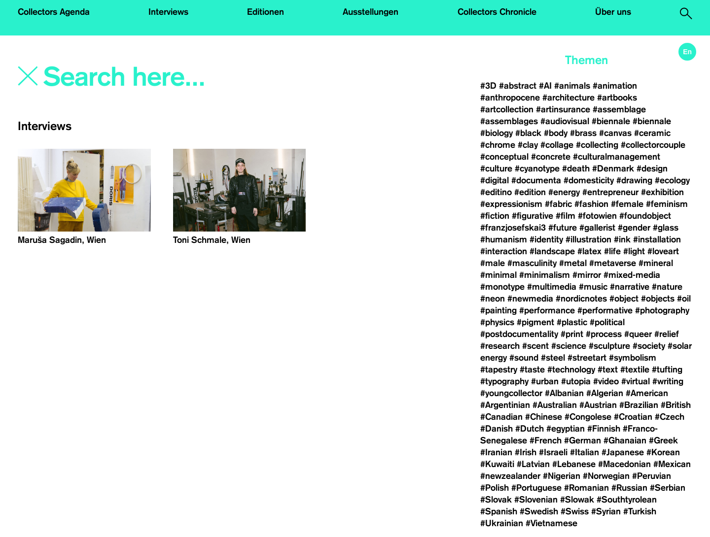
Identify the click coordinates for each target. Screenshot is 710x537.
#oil (684, 298)
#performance (547, 310)
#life (612, 251)
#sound (523, 357)
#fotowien (597, 215)
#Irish (525, 452)
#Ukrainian (501, 523)
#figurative (532, 215)
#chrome (497, 144)
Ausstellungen (370, 11)
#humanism (503, 239)
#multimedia (551, 286)
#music (593, 286)
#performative (605, 310)
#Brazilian (638, 405)
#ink (622, 239)
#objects (657, 298)
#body (556, 133)
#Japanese (623, 452)
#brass (583, 133)
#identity (546, 239)
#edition (530, 192)
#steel (553, 357)
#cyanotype (537, 168)
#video (606, 381)
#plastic (572, 322)
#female (627, 204)
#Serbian (667, 487)
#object (624, 298)
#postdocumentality (519, 334)
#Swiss (575, 511)
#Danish (496, 428)
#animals (572, 85)
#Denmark (613, 168)
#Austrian (598, 405)
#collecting (597, 144)
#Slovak (496, 499)
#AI (545, 85)
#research (500, 345)
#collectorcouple (653, 144)
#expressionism (511, 204)
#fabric (558, 204)
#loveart (663, 251)
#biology (496, 133)
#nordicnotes (581, 298)
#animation (615, 85)
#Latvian (533, 464)
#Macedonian (624, 464)
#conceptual (504, 156)
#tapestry (498, 369)
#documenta (536, 180)
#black (528, 133)
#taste (532, 369)
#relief (666, 334)
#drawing (634, 180)
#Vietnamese (551, 523)
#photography (662, 310)
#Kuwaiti (497, 464)
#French (546, 440)
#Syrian (606, 511)
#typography (504, 381)
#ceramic (652, 133)
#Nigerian (561, 475)
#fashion (591, 204)
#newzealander (510, 475)
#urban (545, 381)
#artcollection (506, 109)
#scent (535, 345)
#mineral (656, 263)
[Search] (176, 77)
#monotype (502, 286)
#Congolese (588, 416)
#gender (634, 227)
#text (608, 369)
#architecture (568, 97)
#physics (497, 322)
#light (634, 251)
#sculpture (609, 345)
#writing (667, 381)
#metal (573, 263)
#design (652, 168)
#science (568, 345)
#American (647, 393)
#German (582, 440)
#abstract (517, 85)
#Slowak (577, 499)
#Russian (629, 487)
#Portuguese (536, 487)
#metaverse (612, 263)
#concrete (550, 156)
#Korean (663, 452)
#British (676, 405)
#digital (494, 180)
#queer (638, 334)
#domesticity (589, 180)
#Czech (669, 416)
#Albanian (564, 393)
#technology (571, 369)
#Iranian (496, 452)
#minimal (498, 274)
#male (492, 263)
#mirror (586, 274)
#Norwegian (606, 475)
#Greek (663, 440)
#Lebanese (574, 464)
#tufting (667, 369)
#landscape (552, 251)
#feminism (667, 204)
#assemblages (509, 121)
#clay (528, 144)
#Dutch (529, 428)
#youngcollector (511, 393)
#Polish (494, 487)
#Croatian (633, 416)
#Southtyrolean (627, 499)
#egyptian (565, 428)
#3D (488, 85)
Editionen (265, 11)
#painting (498, 310)
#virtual (635, 381)
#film (565, 215)
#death (576, 168)
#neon (492, 298)
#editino (496, 192)
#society (649, 345)
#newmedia (530, 298)
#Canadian (501, 416)
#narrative (629, 286)
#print (572, 334)
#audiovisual (564, 121)
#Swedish (539, 511)
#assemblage (619, 109)
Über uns (613, 11)
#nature (667, 286)
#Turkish (639, 511)
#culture (496, 168)
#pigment (535, 322)
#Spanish (498, 511)
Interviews (168, 11)
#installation (657, 239)
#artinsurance (563, 109)
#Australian (554, 405)
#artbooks (617, 97)
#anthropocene (510, 97)
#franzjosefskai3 (513, 227)
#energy (564, 192)
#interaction (503, 251)
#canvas (615, 133)
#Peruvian (651, 475)
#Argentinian (505, 405)
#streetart (587, 357)
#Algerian (604, 393)
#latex (589, 251)
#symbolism (632, 357)
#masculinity (532, 263)
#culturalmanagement (616, 156)
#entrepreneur (610, 192)
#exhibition (662, 192)
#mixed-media (632, 274)
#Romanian (586, 487)
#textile (634, 369)
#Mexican (672, 464)
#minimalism (544, 274)
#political (607, 322)
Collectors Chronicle (497, 11)
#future (562, 227)
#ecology (672, 180)
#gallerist (597, 227)
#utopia (576, 381)
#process (604, 334)
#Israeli (553, 452)
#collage (556, 144)
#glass (665, 227)
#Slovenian (536, 499)
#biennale (611, 121)
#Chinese (543, 416)
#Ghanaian (625, 440)
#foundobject (645, 215)
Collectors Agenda (54, 11)
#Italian (584, 452)
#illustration (588, 239)
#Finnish (603, 428)
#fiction (494, 215)
